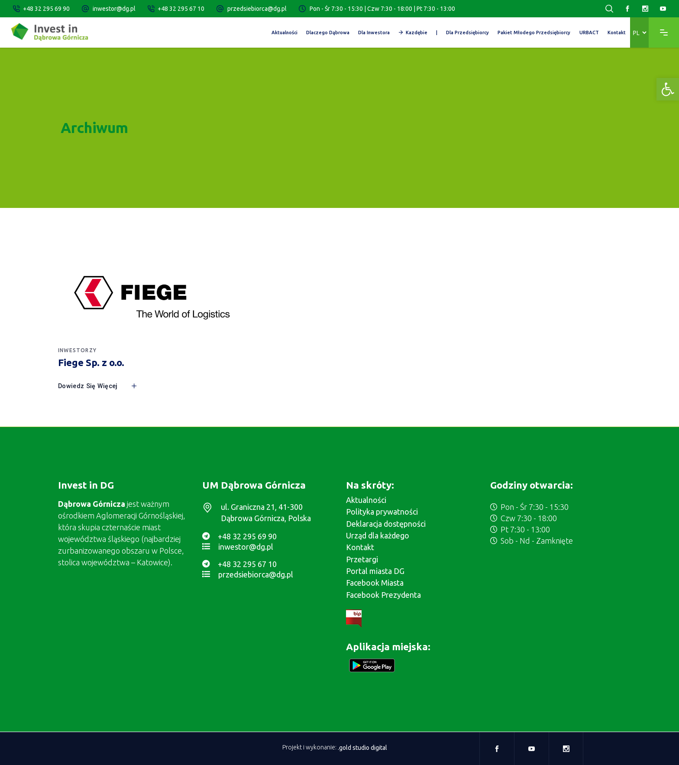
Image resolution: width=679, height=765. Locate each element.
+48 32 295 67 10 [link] (181, 8)
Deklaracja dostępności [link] (386, 523)
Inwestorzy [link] (77, 350)
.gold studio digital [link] (362, 747)
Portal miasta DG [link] (375, 571)
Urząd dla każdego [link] (377, 535)
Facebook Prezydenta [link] (383, 594)
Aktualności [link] (366, 500)
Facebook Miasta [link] (375, 582)
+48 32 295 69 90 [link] (46, 8)
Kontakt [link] (360, 547)
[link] (667, 89)
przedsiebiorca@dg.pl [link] (257, 8)
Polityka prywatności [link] (382, 511)
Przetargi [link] (362, 559)
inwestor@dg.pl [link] (114, 8)
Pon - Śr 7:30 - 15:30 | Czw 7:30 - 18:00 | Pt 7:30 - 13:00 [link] (382, 8)
